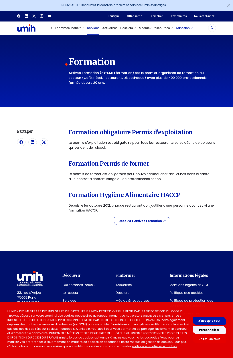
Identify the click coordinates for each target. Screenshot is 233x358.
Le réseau (70, 292)
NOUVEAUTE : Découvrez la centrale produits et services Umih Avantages (113, 5)
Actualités (109, 28)
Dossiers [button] (128, 28)
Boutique (114, 16)
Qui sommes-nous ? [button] (67, 28)
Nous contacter (204, 16)
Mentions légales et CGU (189, 285)
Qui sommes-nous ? (79, 285)
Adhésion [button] (184, 28)
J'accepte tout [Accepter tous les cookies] (209, 321)
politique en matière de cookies (154, 346)
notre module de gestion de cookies (146, 342)
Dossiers (122, 292)
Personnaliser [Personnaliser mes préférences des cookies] (209, 330)
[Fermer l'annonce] (228, 5)
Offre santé (134, 16)
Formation (156, 16)
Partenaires (179, 16)
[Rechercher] (212, 28)
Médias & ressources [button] (156, 28)
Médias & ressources (133, 300)
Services (93, 28)
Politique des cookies (186, 292)
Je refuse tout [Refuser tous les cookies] (209, 339)
